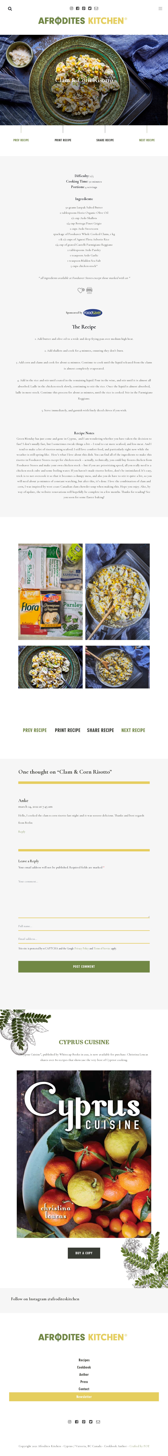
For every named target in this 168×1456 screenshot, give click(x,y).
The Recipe (84, 326)
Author (84, 1374)
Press (84, 1382)
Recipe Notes (84, 433)
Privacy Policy (81, 948)
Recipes (84, 1360)
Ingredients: (84, 199)
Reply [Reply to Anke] (21, 832)
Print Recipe (63, 140)
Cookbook (84, 1367)
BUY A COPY (84, 1253)
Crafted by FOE (140, 1446)
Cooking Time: (77, 181)
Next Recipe (147, 140)
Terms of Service (102, 948)
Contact (84, 1389)
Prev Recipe (21, 140)
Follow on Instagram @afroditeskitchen (45, 1298)
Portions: (77, 187)
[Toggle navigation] (160, 9)
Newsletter (84, 1397)
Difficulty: (82, 176)
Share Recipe (105, 140)
